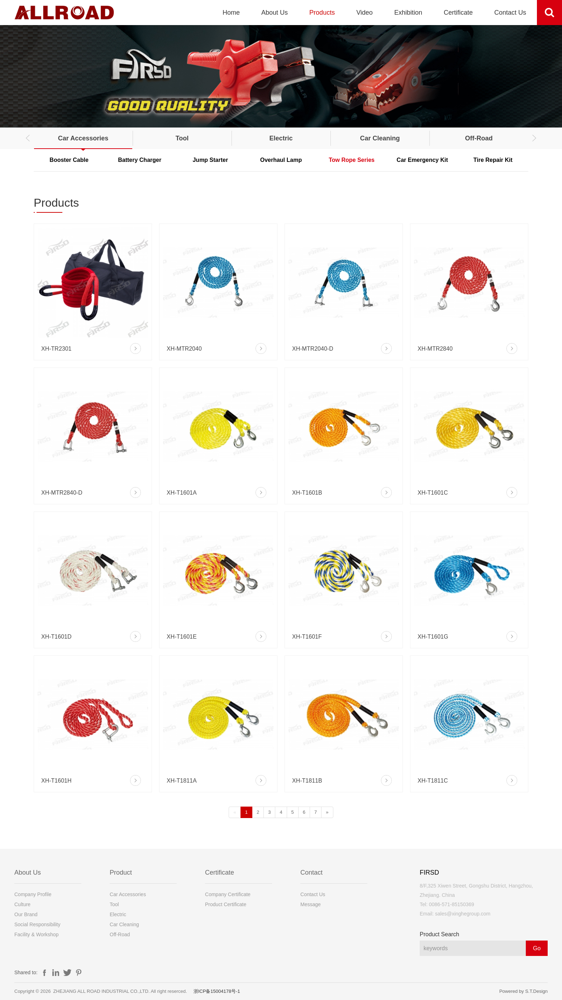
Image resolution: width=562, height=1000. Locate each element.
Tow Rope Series (352, 160)
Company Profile (33, 894)
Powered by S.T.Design (523, 991)
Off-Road (479, 138)
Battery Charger (139, 160)
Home (231, 12)
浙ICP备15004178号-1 (217, 991)
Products (322, 12)
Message (310, 904)
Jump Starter (210, 160)
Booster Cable (68, 160)
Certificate (458, 12)
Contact (311, 872)
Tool (182, 138)
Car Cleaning (380, 138)
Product (121, 872)
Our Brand (26, 914)
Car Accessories (83, 138)
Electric (280, 138)
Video (364, 12)
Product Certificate (225, 904)
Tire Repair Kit (493, 160)
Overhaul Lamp (281, 160)
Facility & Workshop (36, 934)
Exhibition (408, 12)
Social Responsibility (37, 924)
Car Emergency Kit (422, 160)
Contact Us (510, 12)
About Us (274, 12)
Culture (22, 904)
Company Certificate (228, 894)
